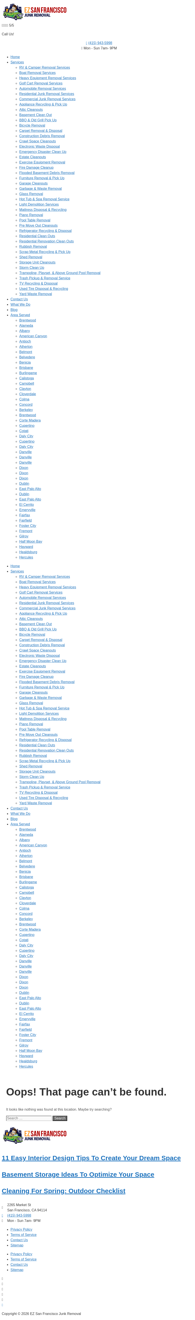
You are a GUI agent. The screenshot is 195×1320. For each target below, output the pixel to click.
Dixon (23, 468)
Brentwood (27, 320)
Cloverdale (27, 394)
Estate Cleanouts (32, 157)
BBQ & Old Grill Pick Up (38, 120)
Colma (24, 399)
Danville (25, 452)
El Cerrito (26, 504)
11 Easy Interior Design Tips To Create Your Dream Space (91, 1158)
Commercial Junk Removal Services (47, 99)
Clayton (25, 389)
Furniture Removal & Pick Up (41, 178)
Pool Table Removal (34, 220)
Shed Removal (30, 257)
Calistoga (26, 378)
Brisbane (26, 368)
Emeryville (27, 510)
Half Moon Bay (30, 541)
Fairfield (25, 520)
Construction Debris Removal (42, 136)
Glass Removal (31, 194)
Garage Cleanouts (33, 183)
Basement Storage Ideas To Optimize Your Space (78, 1174)
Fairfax (24, 515)
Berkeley (26, 410)
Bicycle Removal (32, 125)
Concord (25, 404)
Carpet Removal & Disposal (40, 131)
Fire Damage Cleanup (36, 167)
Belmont (25, 352)
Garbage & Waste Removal (40, 188)
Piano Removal (31, 215)
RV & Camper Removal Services (44, 67)
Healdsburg (28, 552)
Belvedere (27, 357)
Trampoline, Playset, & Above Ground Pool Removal (59, 273)
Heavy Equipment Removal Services (47, 78)
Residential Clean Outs (37, 236)
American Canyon (33, 336)
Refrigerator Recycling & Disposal (45, 231)
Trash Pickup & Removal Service (44, 278)
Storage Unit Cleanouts (37, 262)
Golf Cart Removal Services (40, 83)
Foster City (27, 526)
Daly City (26, 436)
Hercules (26, 557)
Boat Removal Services (37, 73)
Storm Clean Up (31, 267)
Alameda (26, 325)
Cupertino (26, 425)
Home (15, 57)
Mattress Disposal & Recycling (43, 210)
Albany (24, 331)
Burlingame (28, 373)
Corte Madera (30, 420)
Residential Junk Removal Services (46, 94)
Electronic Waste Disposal (39, 146)
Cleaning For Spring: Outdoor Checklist (63, 1190)
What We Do (20, 304)
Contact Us (19, 299)
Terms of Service (24, 1235)
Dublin (24, 483)
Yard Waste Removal (35, 294)
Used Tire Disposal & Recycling (43, 289)
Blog (14, 310)
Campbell (26, 383)
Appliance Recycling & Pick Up (43, 104)
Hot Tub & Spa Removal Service (44, 199)
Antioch (25, 341)
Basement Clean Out (35, 115)
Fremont (25, 531)
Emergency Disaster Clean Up (42, 152)
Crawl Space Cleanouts (37, 141)
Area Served (20, 315)
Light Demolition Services (39, 204)
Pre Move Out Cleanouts (38, 225)
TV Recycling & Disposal (38, 283)
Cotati (23, 431)
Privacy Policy (21, 1229)
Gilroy (23, 536)
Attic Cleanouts (31, 109)
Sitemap (17, 1245)
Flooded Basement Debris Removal (47, 173)
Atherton (25, 346)
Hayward (26, 547)
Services (17, 62)
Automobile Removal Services (42, 88)
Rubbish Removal (33, 246)
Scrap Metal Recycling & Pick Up (44, 252)
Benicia (25, 362)
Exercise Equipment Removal (42, 162)
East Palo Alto (30, 489)
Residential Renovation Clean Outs (46, 241)
